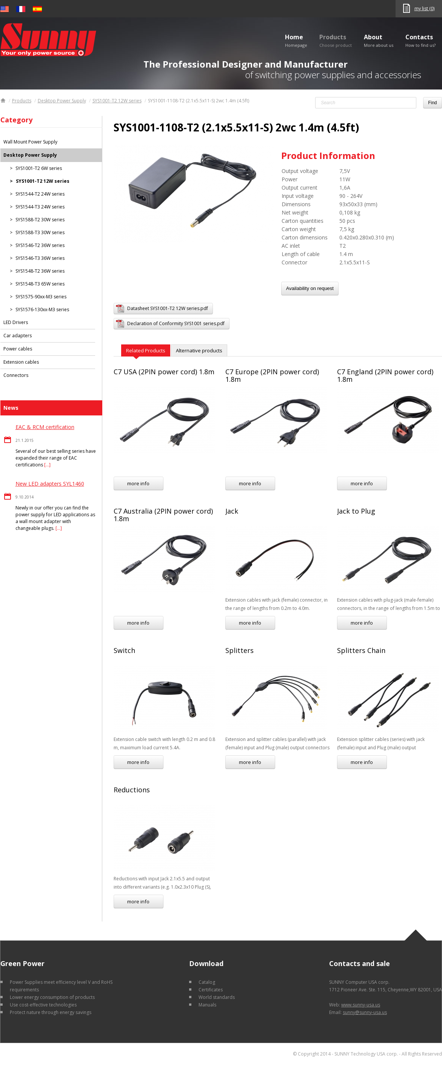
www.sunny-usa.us (360, 1005)
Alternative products (199, 350)
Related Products (145, 350)
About (378, 40)
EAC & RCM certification (44, 427)
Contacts (420, 40)
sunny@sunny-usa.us (365, 1012)
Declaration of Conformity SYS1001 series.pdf (176, 323)
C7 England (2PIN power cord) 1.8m (385, 375)
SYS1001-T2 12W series (117, 100)
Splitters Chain (361, 650)
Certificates (211, 989)
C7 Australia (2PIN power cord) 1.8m (163, 514)
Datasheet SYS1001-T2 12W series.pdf (167, 308)
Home (296, 40)
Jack (231, 511)
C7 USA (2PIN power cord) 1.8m (164, 371)
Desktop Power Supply (62, 100)
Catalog (207, 982)
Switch (124, 650)
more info (138, 483)
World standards (217, 997)
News (10, 407)
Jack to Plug (356, 511)
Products (335, 40)
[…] (47, 465)
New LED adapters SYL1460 (49, 483)
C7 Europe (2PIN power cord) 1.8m (272, 375)
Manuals (207, 1005)
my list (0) (424, 8)
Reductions (132, 789)
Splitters (239, 650)
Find (432, 102)
